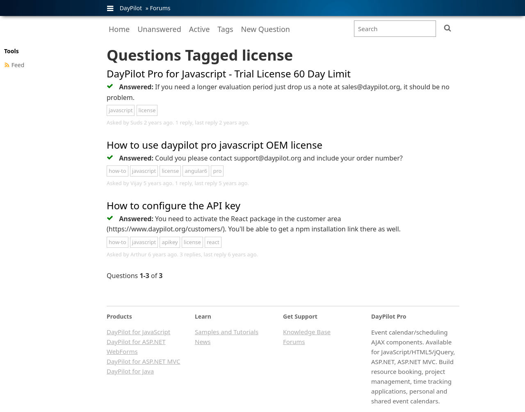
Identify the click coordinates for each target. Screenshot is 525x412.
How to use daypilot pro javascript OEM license (214, 145)
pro (217, 170)
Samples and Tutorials (226, 332)
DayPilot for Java (130, 371)
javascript (120, 110)
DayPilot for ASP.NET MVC (143, 361)
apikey (170, 242)
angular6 (196, 170)
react (213, 242)
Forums (160, 8)
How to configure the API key (173, 205)
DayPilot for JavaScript (138, 332)
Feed (18, 65)
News (203, 341)
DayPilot (131, 8)
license (147, 110)
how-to (117, 170)
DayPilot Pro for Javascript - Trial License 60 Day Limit (229, 73)
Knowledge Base (307, 332)
